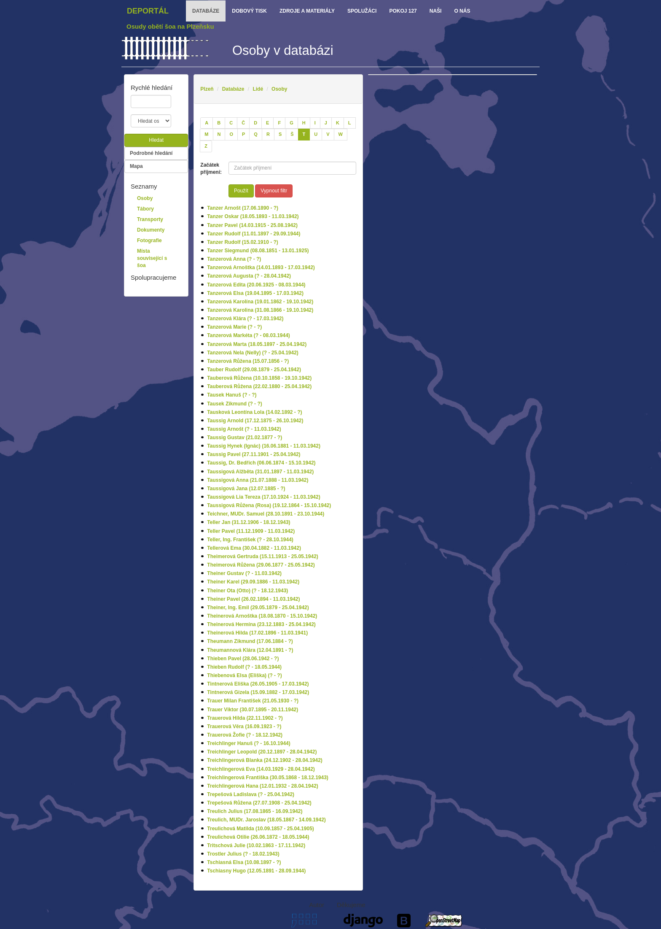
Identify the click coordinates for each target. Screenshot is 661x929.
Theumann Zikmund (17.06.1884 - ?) (250, 641)
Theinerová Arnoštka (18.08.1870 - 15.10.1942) (262, 616)
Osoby (279, 89)
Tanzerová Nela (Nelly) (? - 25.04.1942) (252, 353)
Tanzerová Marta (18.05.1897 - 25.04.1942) (256, 344)
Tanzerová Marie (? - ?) (234, 327)
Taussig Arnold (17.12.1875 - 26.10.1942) (255, 421)
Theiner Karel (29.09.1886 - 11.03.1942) (253, 582)
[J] (326, 123)
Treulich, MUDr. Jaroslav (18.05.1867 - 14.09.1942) (266, 820)
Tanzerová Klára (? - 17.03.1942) (245, 318)
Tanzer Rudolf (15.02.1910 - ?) (242, 242)
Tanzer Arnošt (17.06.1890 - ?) (242, 208)
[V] (328, 134)
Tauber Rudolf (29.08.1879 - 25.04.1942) (254, 370)
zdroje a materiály (307, 11)
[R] (268, 134)
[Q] (255, 134)
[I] (315, 123)
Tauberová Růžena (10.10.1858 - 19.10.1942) (259, 378)
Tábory (145, 209)
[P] (243, 134)
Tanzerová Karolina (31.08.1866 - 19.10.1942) (260, 310)
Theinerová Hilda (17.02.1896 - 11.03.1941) (257, 633)
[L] (350, 123)
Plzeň (206, 89)
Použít (241, 191)
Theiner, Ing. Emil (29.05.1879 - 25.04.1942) (258, 607)
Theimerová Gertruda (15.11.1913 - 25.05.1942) (262, 556)
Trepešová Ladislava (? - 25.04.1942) (250, 794)
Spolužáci (361, 11)
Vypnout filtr (274, 191)
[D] (255, 123)
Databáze (233, 89)
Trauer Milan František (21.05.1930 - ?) (252, 701)
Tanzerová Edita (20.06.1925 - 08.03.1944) (256, 285)
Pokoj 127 (402, 11)
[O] (231, 134)
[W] (340, 134)
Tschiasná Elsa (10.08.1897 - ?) (244, 862)
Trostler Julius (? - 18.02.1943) (243, 854)
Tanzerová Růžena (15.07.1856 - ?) (248, 361)
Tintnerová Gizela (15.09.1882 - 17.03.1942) (258, 692)
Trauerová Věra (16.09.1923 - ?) (244, 726)
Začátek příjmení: (211, 168)
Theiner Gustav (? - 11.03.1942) (244, 573)
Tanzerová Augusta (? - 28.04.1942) (249, 276)
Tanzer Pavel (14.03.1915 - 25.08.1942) (252, 225)
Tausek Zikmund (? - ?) (234, 404)
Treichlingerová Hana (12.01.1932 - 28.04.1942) (262, 786)
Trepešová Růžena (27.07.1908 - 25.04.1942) (259, 803)
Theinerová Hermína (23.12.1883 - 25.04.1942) (261, 624)
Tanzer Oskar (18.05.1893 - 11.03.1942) (252, 216)
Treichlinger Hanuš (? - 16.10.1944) (248, 743)
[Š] (292, 134)
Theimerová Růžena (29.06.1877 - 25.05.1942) (260, 565)
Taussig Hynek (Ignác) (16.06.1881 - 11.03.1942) (263, 446)
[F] (279, 123)
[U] (315, 134)
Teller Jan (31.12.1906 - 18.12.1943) (248, 522)
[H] (304, 123)
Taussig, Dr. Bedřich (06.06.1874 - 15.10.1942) (261, 463)
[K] (337, 123)
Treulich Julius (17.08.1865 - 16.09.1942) (254, 811)
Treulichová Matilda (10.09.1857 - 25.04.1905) (260, 829)
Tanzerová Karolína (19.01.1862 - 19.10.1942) (260, 302)
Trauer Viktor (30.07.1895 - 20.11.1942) (252, 710)
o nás (462, 11)
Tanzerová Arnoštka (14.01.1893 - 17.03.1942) (260, 267)
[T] (304, 134)
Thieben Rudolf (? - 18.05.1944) (244, 667)
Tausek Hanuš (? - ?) (231, 395)
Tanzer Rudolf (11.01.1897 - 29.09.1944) (253, 234)
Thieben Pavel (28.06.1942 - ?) (243, 659)
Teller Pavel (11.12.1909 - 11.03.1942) (251, 531)
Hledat (156, 140)
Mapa (136, 166)
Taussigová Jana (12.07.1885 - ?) (246, 489)
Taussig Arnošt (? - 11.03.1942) (244, 429)
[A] (206, 123)
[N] (219, 134)
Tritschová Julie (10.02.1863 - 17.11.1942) (256, 845)
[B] (218, 123)
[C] (231, 123)
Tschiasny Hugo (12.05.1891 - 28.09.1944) (256, 871)
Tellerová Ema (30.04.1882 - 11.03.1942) (254, 548)
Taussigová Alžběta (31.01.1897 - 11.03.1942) (260, 472)
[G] (291, 123)
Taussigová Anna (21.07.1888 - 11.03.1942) (257, 480)
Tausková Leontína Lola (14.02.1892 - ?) (254, 412)
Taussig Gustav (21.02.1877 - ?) (244, 437)
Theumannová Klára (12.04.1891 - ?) (250, 650)
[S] (280, 134)
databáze (205, 11)
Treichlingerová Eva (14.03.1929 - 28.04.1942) (261, 769)
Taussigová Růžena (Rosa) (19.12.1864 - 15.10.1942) (269, 505)
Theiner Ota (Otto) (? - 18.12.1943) (247, 591)
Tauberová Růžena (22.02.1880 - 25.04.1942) (259, 386)
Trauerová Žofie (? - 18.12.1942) (244, 735)
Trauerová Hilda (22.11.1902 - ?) (244, 718)
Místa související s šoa (152, 258)
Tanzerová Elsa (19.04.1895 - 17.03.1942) (255, 293)
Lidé (258, 89)
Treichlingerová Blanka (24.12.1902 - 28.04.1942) (264, 760)
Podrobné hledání (151, 153)
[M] (206, 134)
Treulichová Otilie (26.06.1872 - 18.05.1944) (258, 837)
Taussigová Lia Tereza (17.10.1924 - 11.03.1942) (263, 497)
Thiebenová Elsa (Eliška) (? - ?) (244, 675)
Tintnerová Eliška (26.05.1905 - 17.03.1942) (258, 684)
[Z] (206, 146)
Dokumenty (150, 230)
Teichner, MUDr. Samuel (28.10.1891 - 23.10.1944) (265, 514)
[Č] (243, 123)
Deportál (148, 11)
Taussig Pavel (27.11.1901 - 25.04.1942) (253, 454)
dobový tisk (249, 11)
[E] (267, 123)
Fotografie (149, 240)
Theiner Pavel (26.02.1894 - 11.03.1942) (253, 599)
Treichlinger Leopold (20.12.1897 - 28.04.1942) (262, 752)
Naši (436, 11)
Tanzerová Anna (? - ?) (234, 259)
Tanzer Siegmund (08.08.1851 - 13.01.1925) (258, 251)
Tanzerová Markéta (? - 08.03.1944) (248, 335)
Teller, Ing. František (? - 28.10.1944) (250, 540)
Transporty (150, 219)
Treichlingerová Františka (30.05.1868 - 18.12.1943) (267, 777)
